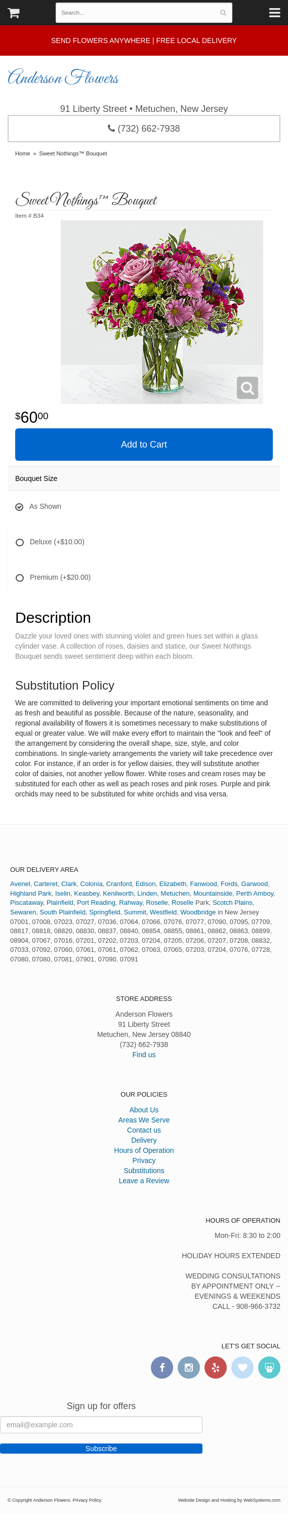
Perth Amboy (254, 893)
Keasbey (86, 893)
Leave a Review (144, 1181)
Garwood (254, 884)
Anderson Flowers (63, 79)
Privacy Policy (87, 1500)
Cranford (119, 884)
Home (22, 153)
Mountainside (212, 893)
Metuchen (175, 893)
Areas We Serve (144, 1120)
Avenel (20, 884)
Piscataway (26, 902)
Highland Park (31, 893)
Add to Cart (144, 444)
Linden (147, 893)
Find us (144, 1055)
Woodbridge (198, 912)
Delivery (144, 1140)
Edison (146, 884)
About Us (144, 1110)
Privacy (144, 1160)
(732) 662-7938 (144, 129)
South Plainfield (63, 912)
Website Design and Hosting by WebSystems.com (229, 1500)
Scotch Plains (233, 902)
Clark (68, 884)
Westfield (163, 912)
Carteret (46, 884)
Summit (135, 912)
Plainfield (60, 902)
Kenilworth (118, 893)
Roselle (157, 902)
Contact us (144, 1130)
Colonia (91, 884)
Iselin (62, 893)
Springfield (104, 912)
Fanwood (203, 884)
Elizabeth (172, 884)
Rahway (130, 902)
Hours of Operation (144, 1150)
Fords (229, 884)
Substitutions (144, 1171)
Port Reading (96, 902)
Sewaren (23, 912)
